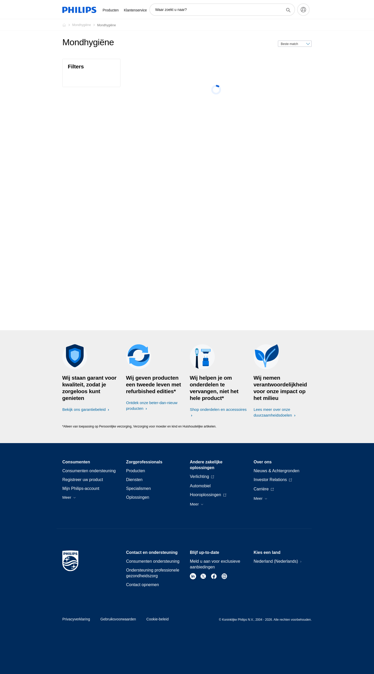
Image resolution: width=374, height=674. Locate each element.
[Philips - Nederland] (67, 25)
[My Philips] (303, 9)
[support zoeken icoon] (288, 10)
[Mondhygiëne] (84, 25)
